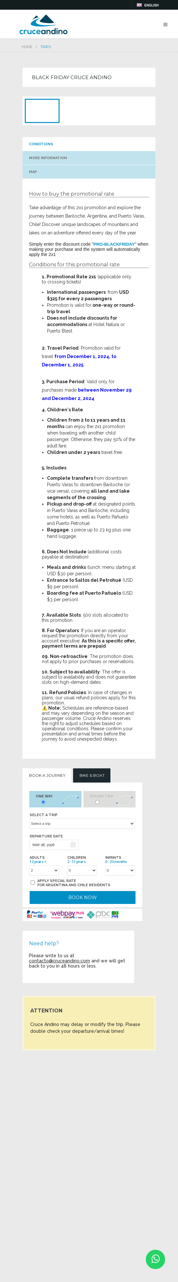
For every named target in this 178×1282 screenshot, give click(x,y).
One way (44, 796)
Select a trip (44, 815)
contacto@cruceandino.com (59, 960)
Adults (38, 860)
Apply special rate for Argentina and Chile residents (73, 883)
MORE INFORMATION (48, 158)
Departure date (46, 836)
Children (76, 860)
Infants (116, 860)
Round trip (102, 796)
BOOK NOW (82, 897)
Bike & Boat (92, 775)
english (152, 5)
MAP (33, 172)
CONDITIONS (41, 144)
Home (27, 47)
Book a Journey (47, 775)
